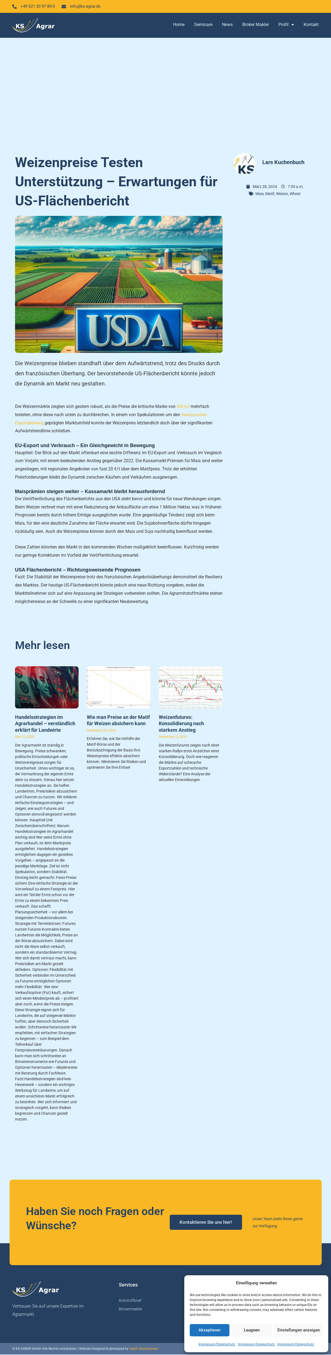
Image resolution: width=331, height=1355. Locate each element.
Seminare (203, 25)
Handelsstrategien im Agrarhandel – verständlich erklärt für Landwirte (45, 724)
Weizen (282, 194)
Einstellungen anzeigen (298, 1330)
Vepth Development (143, 1349)
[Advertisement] (165, 93)
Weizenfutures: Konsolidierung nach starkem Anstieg (181, 724)
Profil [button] (286, 25)
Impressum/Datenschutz (216, 1344)
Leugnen (252, 1330)
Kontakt (311, 25)
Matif (269, 194)
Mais (259, 194)
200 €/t (184, 407)
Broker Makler (255, 25)
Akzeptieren (209, 1330)
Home (179, 25)
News (227, 25)
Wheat (295, 194)
